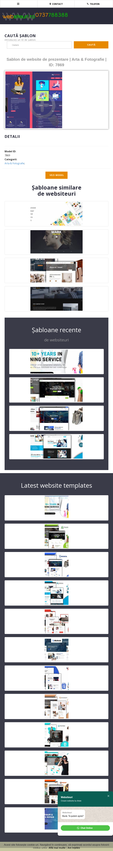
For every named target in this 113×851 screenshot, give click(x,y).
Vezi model (57, 175)
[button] (85, 828)
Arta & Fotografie (14, 163)
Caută (91, 44)
